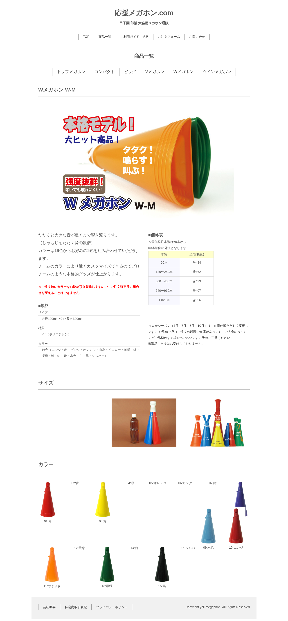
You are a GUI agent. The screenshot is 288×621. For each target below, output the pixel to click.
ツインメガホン (217, 71)
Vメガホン (154, 71)
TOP (86, 36)
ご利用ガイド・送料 (134, 36)
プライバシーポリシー (112, 609)
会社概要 (49, 609)
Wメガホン (183, 71)
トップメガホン (71, 71)
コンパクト (104, 71)
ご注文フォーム (169, 36)
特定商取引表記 (76, 609)
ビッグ (130, 71)
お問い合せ (197, 36)
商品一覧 (105, 36)
